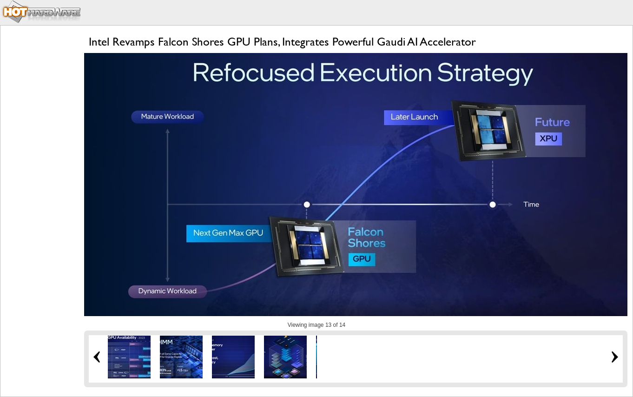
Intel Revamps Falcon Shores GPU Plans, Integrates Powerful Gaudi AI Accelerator (282, 41)
